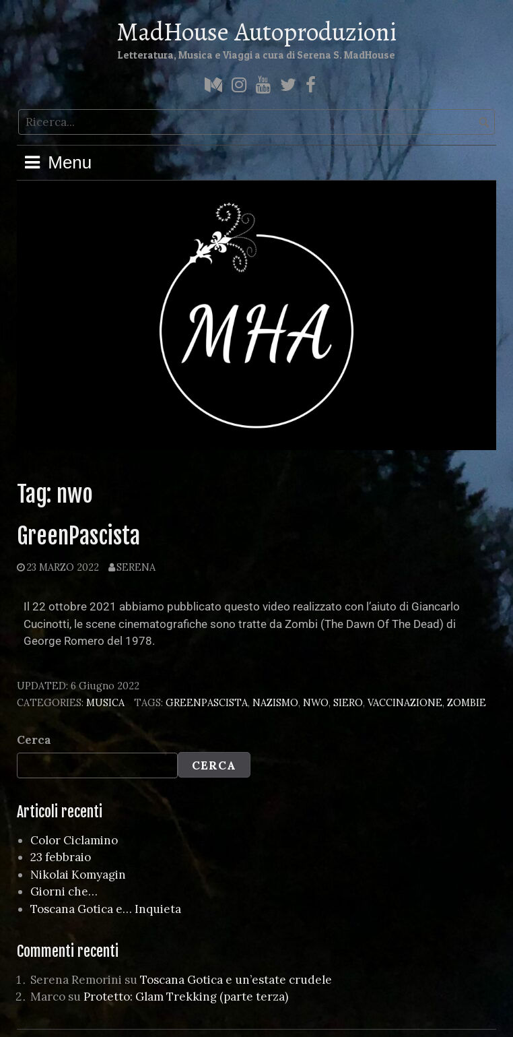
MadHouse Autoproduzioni (256, 31)
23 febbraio (60, 857)
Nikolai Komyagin (78, 874)
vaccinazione (405, 702)
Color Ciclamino (74, 840)
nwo (316, 702)
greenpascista (207, 702)
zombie (466, 702)
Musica (105, 702)
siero (348, 702)
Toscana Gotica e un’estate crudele (236, 979)
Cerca (34, 739)
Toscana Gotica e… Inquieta (105, 909)
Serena (136, 567)
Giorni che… (64, 891)
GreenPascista (78, 536)
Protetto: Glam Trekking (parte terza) (185, 996)
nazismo (275, 702)
